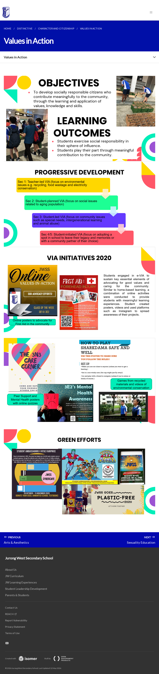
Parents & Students (17, 595)
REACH (9, 613)
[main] (79, 284)
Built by (61, 658)
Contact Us (11, 607)
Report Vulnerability (16, 620)
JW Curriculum (14, 576)
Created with (23, 658)
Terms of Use (12, 633)
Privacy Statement (15, 626)
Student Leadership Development (26, 588)
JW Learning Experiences (21, 582)
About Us (11, 569)
